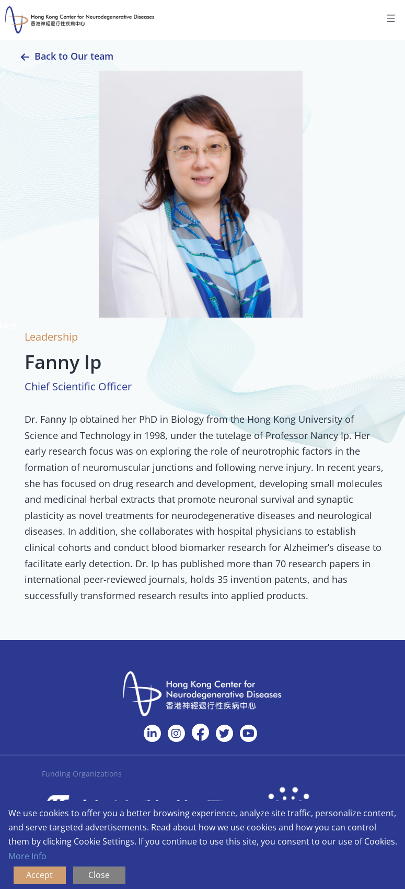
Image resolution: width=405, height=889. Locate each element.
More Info (27, 856)
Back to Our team (73, 56)
